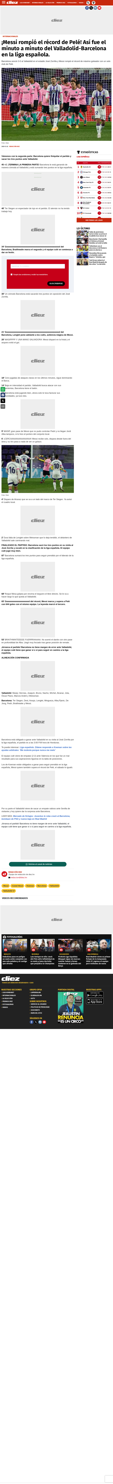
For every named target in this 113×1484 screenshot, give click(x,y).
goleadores (64, 954)
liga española (92, 954)
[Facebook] (31, 1022)
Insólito (7, 954)
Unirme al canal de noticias (40, 864)
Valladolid (54, 886)
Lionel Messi (18, 886)
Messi (6, 886)
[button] (3, 389)
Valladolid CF (9, 891)
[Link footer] (10, 978)
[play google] (99, 995)
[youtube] (44, 1022)
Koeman (30, 886)
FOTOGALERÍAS (14, 937)
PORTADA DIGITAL (66, 989)
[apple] (99, 1001)
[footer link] (56, 984)
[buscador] (88, 3)
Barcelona (42, 886)
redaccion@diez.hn (17, 877)
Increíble (35, 954)
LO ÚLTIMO (83, 228)
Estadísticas (89, 152)
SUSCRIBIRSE (56, 283)
